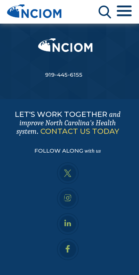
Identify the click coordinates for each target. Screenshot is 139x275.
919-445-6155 (63, 74)
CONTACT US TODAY (79, 131)
